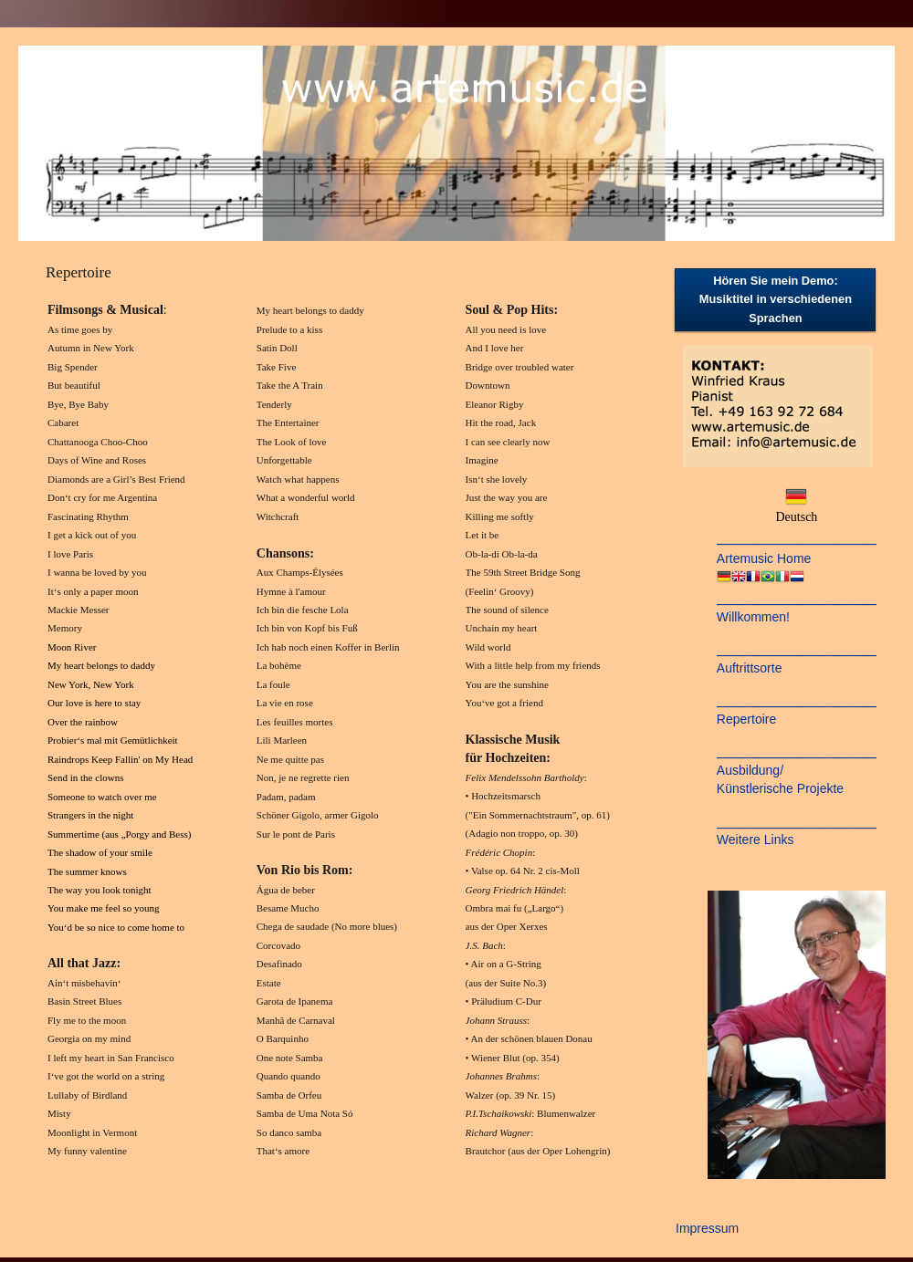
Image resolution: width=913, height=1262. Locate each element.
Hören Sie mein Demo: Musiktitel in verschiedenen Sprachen (775, 299)
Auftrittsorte (749, 668)
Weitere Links (755, 839)
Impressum (707, 1228)
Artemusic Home (764, 558)
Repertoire (746, 719)
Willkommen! (753, 617)
